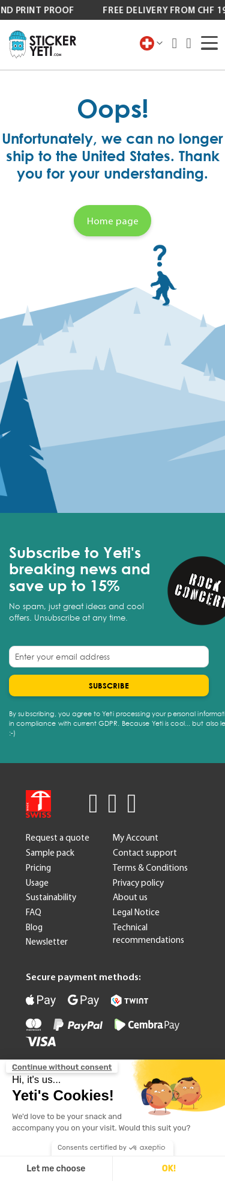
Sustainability (51, 897)
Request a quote (57, 837)
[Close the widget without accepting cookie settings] (62, 1067)
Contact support (145, 852)
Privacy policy (138, 882)
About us (130, 897)
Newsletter (47, 941)
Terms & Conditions (150, 867)
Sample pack (50, 852)
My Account (135, 837)
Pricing (38, 867)
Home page (113, 221)
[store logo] (42, 44)
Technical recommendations (148, 934)
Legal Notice (136, 912)
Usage (37, 882)
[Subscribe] (109, 685)
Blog (34, 927)
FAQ (33, 912)
